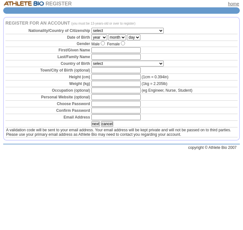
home (233, 3)
